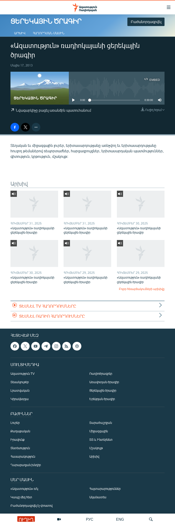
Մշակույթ (96, 448)
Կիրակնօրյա (19, 399)
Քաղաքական (20, 431)
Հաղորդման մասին (48, 33)
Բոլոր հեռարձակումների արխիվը (142, 289)
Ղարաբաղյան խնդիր (25, 465)
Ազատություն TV (22, 373)
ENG (120, 519)
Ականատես (97, 497)
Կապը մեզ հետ (21, 497)
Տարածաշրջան (100, 423)
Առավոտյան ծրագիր (104, 382)
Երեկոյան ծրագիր (102, 399)
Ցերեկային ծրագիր (102, 390)
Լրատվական (19, 390)
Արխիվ (20, 33)
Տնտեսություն (20, 448)
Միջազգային (98, 431)
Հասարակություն (22, 456)
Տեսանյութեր (19, 382)
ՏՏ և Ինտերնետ (101, 439)
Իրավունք (17, 439)
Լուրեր (15, 423)
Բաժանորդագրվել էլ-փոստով (31, 505)
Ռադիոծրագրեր (100, 373)
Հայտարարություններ (105, 489)
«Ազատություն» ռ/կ (24, 489)
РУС (89, 519)
